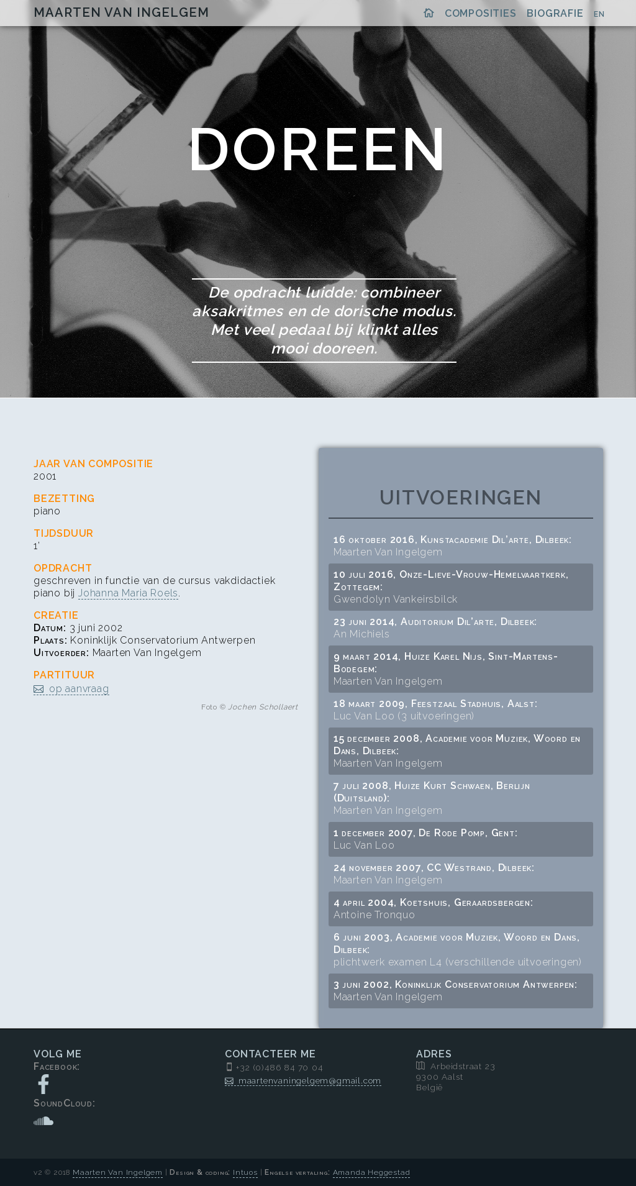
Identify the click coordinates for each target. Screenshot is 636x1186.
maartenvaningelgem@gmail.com (309, 1080)
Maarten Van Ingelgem (121, 12)
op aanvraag (79, 689)
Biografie (555, 13)
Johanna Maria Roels (128, 593)
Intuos (245, 1172)
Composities (481, 13)
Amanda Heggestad (372, 1172)
